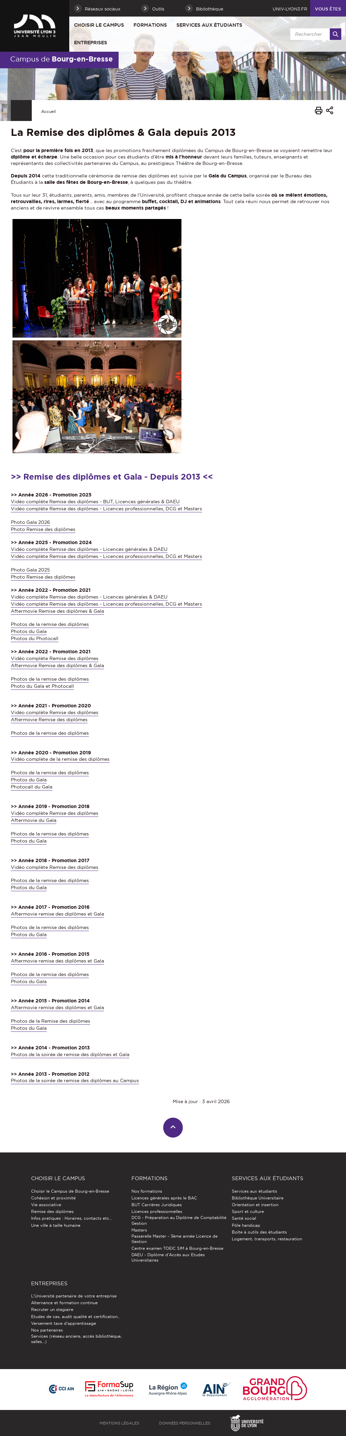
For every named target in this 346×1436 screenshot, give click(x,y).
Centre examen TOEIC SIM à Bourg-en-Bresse (177, 1248)
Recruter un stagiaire (52, 1309)
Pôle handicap (246, 1225)
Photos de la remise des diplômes (50, 624)
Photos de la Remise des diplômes (50, 1021)
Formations (150, 25)
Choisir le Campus (99, 25)
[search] (314, 34)
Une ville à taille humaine (55, 1225)
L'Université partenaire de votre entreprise (74, 1296)
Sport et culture (248, 1211)
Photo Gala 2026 (30, 522)
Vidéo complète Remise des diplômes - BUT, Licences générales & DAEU (95, 501)
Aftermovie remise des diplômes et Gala (57, 914)
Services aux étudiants (209, 25)
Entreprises (90, 42)
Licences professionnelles (156, 1211)
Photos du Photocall (34, 638)
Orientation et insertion (255, 1204)
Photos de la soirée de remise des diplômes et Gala (70, 1054)
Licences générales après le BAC (164, 1198)
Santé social (244, 1218)
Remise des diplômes (52, 1211)
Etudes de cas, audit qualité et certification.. (75, 1316)
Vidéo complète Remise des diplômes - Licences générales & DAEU (89, 549)
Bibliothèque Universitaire (257, 1198)
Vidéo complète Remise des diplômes (54, 658)
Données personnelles (184, 1423)
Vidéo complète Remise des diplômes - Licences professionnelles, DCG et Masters (106, 508)
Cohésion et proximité (53, 1198)
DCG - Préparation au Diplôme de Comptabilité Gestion (178, 1220)
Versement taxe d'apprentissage (63, 1323)
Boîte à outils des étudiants (259, 1232)
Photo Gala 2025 (30, 570)
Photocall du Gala (31, 786)
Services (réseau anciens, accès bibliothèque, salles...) (76, 1339)
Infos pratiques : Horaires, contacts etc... (71, 1218)
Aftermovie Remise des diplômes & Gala (57, 611)
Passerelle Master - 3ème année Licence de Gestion (174, 1239)
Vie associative (46, 1204)
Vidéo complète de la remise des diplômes (60, 759)
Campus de (61, 59)
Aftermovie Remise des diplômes (49, 719)
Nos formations (146, 1191)
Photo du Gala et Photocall (42, 686)
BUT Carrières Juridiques (156, 1204)
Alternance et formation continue (64, 1302)
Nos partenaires (47, 1330)
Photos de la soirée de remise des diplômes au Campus (75, 1080)
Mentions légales (119, 1423)
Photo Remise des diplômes (43, 529)
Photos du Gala (29, 631)
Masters (139, 1230)
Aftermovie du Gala (33, 820)
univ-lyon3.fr (290, 8)
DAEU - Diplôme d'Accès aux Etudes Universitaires (168, 1257)
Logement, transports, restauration (267, 1239)
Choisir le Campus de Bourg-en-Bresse (70, 1191)
